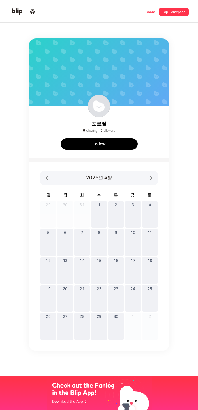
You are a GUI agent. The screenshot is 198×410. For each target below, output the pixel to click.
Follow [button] (99, 144)
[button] (150, 11)
